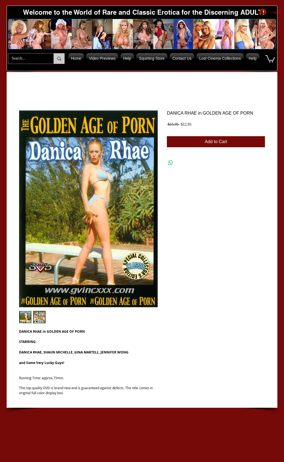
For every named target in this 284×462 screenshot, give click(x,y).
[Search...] (27, 58)
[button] (270, 59)
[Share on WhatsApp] (170, 162)
